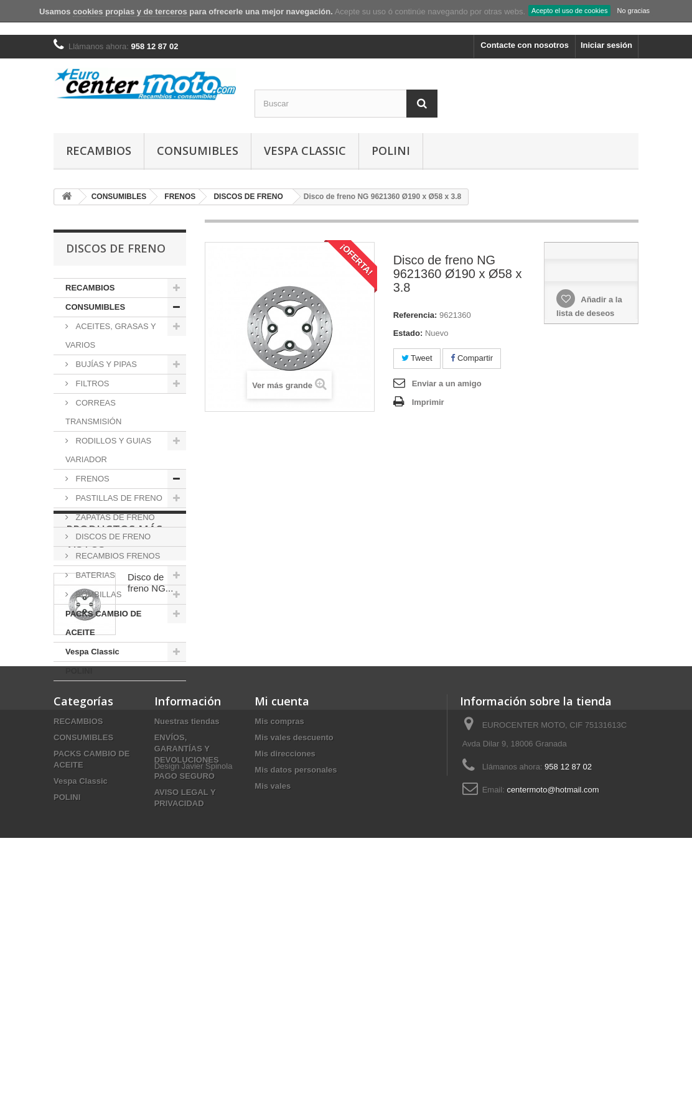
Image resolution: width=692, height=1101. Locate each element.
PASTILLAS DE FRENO (117, 498)
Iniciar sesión (606, 45)
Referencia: (415, 315)
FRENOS (91, 478)
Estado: (408, 333)
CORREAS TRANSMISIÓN (93, 412)
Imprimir (428, 402)
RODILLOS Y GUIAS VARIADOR (108, 450)
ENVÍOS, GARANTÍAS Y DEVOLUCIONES (186, 956)
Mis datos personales (296, 977)
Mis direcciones (285, 961)
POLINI (391, 150)
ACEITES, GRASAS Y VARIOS (110, 336)
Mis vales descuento (294, 945)
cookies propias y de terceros (130, 11)
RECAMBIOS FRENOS (116, 555)
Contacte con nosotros (524, 45)
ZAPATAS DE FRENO (114, 517)
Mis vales (273, 993)
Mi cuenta (282, 908)
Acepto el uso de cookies (569, 10)
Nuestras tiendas (187, 929)
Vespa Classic (305, 150)
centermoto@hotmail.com (553, 997)
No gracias (633, 10)
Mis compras (279, 929)
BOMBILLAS (97, 594)
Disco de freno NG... (150, 772)
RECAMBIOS (98, 150)
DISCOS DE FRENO (112, 536)
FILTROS (91, 383)
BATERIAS (94, 575)
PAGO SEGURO (184, 983)
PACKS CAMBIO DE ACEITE (103, 623)
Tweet (416, 358)
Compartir (472, 358)
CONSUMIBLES (197, 150)
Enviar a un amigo (447, 383)
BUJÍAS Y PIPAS (105, 364)
